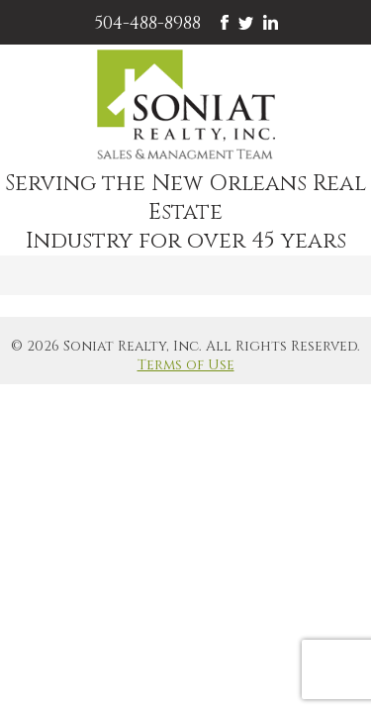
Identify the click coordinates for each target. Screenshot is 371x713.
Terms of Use (186, 365)
